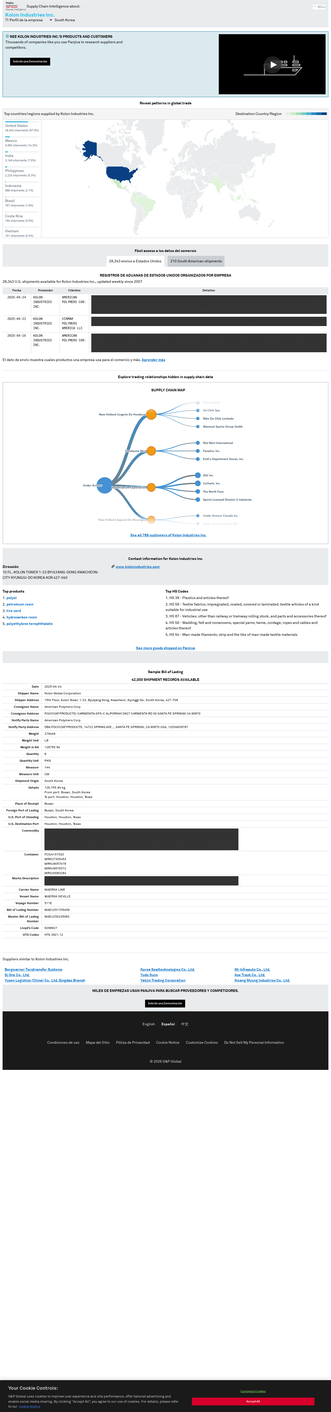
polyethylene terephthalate (29, 624)
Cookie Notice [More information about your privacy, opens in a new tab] (29, 1406)
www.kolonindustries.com (138, 567)
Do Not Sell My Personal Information (254, 1042)
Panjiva (16, 6)
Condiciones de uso (63, 1042)
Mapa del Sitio (98, 1042)
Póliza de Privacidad (133, 1042)
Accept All (253, 1401)
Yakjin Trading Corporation (162, 980)
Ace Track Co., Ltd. (250, 975)
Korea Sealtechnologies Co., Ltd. (167, 969)
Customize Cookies (202, 1042)
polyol (11, 598)
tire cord (13, 611)
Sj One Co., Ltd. (17, 975)
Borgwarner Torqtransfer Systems (33, 969)
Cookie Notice (167, 1042)
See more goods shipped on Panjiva (165, 648)
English (148, 1024)
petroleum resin (19, 604)
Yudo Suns (149, 975)
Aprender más (153, 360)
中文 (185, 1024)
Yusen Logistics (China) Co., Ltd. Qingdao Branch (45, 980)
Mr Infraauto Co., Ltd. (252, 969)
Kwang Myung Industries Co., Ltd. (262, 980)
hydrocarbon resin (21, 617)
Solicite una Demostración (30, 61)
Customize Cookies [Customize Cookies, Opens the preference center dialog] (253, 1391)
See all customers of (168, 535)
